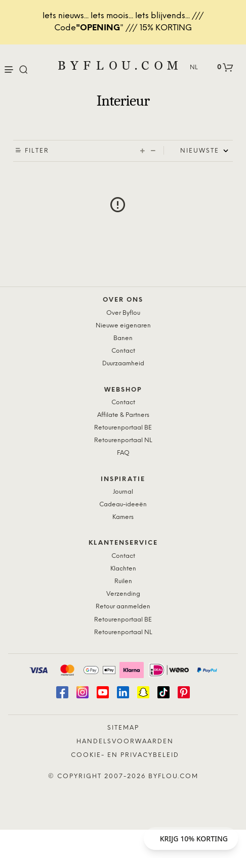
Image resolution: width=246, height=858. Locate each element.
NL (194, 67)
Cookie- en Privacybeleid (125, 755)
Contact (123, 351)
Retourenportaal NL (123, 440)
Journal (123, 492)
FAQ (123, 453)
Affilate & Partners (123, 415)
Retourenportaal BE (123, 427)
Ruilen (123, 581)
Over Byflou (123, 313)
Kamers (123, 517)
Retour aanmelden (123, 606)
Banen (123, 338)
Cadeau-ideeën (123, 504)
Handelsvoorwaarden (125, 741)
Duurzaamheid (123, 363)
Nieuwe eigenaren (123, 325)
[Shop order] (206, 151)
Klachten (123, 568)
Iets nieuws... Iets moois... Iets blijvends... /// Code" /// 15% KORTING (123, 22)
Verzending (123, 594)
